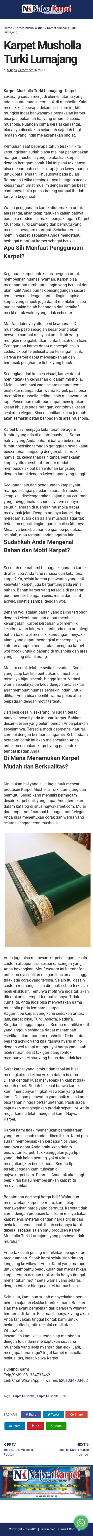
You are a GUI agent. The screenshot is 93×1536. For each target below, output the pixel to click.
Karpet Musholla (23, 1396)
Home (8, 28)
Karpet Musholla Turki (29, 28)
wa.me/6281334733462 (66, 1380)
